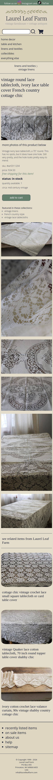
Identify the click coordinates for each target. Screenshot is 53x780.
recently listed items (21, 728)
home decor (8, 39)
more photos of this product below (24, 145)
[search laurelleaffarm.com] (33, 31)
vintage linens (26, 69)
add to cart (16, 197)
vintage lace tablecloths (16, 217)
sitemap (11, 746)
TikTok (45, 3)
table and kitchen (11, 44)
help (8, 742)
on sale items (15, 732)
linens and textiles (11, 48)
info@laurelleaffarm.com (26, 772)
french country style (14, 214)
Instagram (27, 3)
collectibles (7, 53)
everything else (10, 58)
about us (12, 737)
